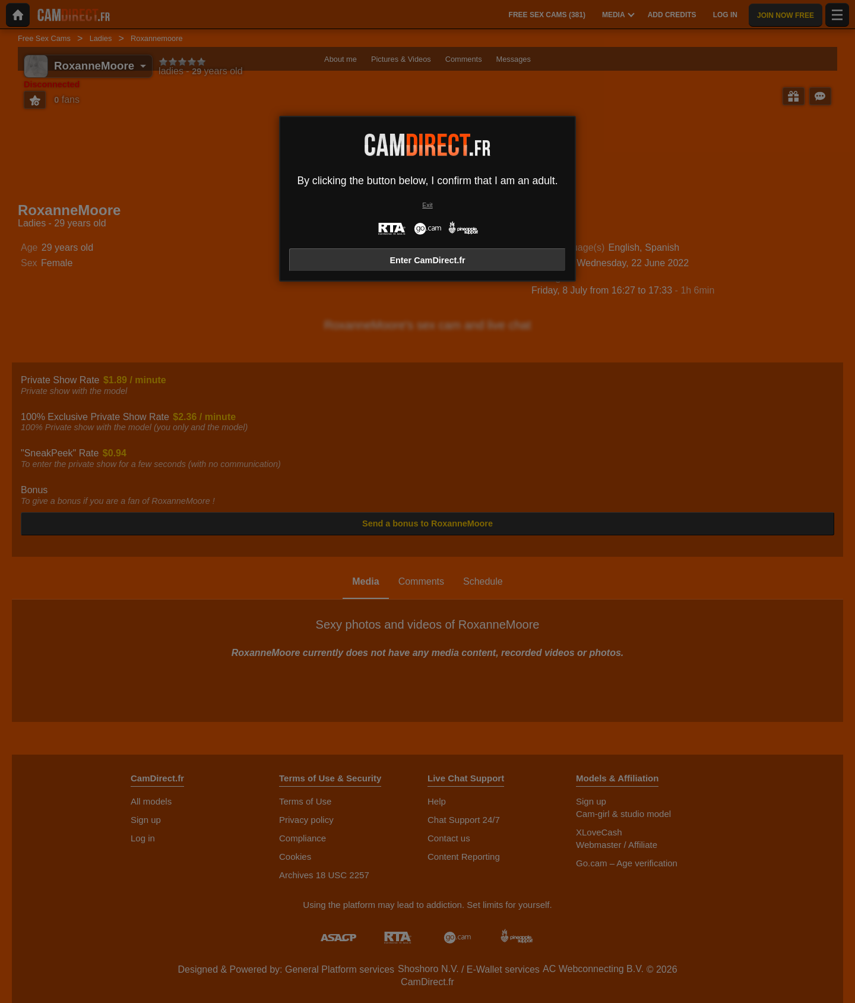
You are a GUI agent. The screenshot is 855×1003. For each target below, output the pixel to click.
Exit (427, 205)
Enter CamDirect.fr (427, 260)
